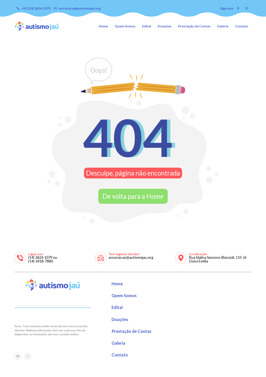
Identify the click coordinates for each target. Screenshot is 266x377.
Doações (164, 26)
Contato (241, 26)
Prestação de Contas (194, 26)
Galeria (222, 26)
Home (103, 26)
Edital (146, 26)
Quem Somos (125, 26)
